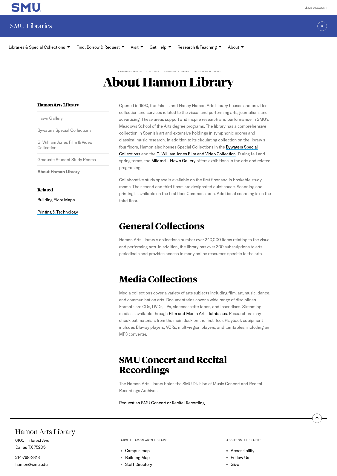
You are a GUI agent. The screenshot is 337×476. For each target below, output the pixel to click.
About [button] (234, 47)
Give (235, 464)
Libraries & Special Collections (138, 71)
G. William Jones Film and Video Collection (196, 153)
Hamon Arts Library (176, 71)
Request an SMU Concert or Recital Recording (163, 402)
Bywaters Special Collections (64, 130)
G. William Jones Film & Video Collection (64, 144)
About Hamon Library (58, 171)
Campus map (137, 450)
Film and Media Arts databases (198, 313)
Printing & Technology (57, 212)
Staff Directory (138, 464)
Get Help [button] (158, 47)
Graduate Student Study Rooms (66, 159)
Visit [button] (135, 47)
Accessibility (242, 450)
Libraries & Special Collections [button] (37, 47)
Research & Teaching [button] (198, 47)
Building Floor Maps (56, 199)
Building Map (137, 457)
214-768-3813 (27, 457)
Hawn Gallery (50, 118)
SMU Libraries (31, 26)
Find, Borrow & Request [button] (98, 47)
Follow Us (240, 457)
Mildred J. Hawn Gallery (173, 160)
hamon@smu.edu (31, 464)
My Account (316, 7)
